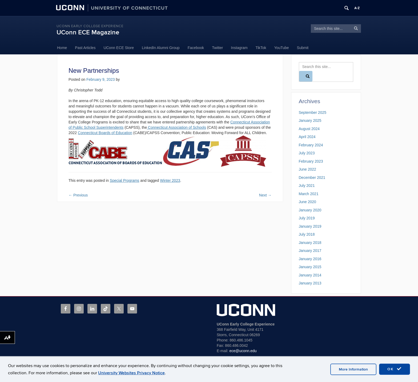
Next (265, 195)
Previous (78, 195)
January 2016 (310, 259)
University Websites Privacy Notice (131, 373)
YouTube (281, 48)
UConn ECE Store (118, 48)
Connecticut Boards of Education (105, 133)
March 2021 (309, 194)
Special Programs (124, 180)
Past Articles (85, 48)
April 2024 (307, 137)
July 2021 (307, 185)
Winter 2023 (170, 180)
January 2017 (310, 250)
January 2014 (310, 275)
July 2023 (307, 153)
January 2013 (310, 283)
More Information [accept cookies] (353, 369)
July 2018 (307, 234)
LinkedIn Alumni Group (161, 48)
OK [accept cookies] (394, 369)
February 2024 (311, 145)
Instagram (239, 48)
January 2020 (310, 210)
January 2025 (310, 120)
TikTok (261, 48)
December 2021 (312, 177)
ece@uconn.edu (242, 351)
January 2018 (310, 242)
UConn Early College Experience (90, 26)
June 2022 (307, 169)
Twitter (217, 48)
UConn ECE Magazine (88, 32)
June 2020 (307, 202)
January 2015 (310, 267)
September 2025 (313, 112)
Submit (303, 48)
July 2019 (307, 218)
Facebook (196, 48)
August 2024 (309, 129)
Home (62, 48)
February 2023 (311, 161)
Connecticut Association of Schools (176, 127)
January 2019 (310, 226)
